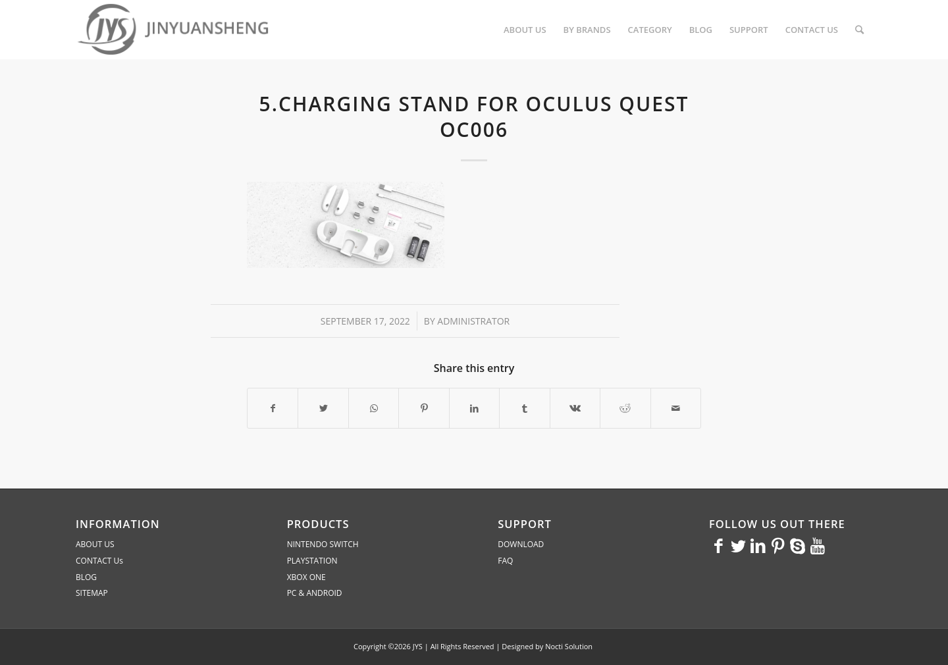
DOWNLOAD (521, 544)
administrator (473, 321)
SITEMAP (92, 592)
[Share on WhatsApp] (373, 408)
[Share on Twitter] (323, 408)
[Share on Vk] (575, 408)
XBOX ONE (306, 577)
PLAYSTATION (312, 560)
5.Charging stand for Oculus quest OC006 (474, 116)
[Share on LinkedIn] (474, 408)
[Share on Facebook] (273, 408)
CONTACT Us (99, 560)
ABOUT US (95, 544)
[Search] (859, 29)
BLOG (86, 577)
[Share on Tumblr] (524, 408)
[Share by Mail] (676, 408)
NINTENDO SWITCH (323, 544)
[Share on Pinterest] (423, 408)
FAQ (505, 560)
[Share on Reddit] (625, 408)
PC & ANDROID (314, 592)
